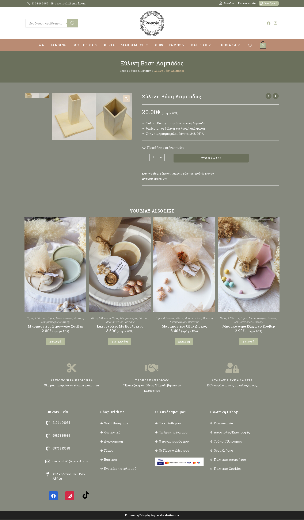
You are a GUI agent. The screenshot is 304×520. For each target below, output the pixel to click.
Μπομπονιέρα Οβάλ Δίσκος (184, 326)
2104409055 (40, 3)
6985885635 (61, 436)
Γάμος (50, 318)
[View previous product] (268, 96)
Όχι (165, 179)
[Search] (72, 23)
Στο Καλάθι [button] (119, 341)
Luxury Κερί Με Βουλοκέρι (120, 326)
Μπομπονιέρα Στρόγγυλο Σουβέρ (55, 326)
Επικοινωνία (247, 3)
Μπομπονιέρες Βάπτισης (55, 322)
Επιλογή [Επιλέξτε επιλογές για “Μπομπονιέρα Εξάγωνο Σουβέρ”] (248, 341)
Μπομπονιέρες (64, 318)
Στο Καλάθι (211, 158)
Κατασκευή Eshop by (152, 515)
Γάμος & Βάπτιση (140, 71)
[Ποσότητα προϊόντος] (153, 157)
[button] (126, 98)
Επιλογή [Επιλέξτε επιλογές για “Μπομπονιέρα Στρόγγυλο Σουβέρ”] (55, 341)
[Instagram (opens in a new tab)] (275, 23)
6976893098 (61, 449)
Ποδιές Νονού (204, 174)
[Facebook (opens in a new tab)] (268, 23)
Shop (123, 71)
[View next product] (276, 96)
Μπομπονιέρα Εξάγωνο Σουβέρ (248, 326)
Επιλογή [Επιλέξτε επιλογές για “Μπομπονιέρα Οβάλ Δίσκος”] (184, 341)
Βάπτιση (165, 174)
